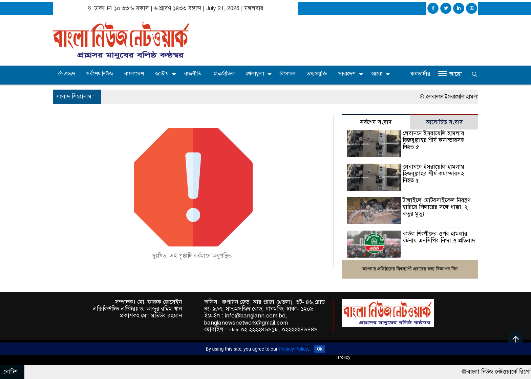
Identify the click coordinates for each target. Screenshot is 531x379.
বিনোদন (287, 73)
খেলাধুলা (255, 73)
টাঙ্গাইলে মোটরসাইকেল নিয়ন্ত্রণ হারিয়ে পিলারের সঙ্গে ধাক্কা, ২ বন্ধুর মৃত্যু (436, 207)
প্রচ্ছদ (66, 73)
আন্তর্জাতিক (224, 73)
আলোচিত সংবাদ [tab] (444, 122)
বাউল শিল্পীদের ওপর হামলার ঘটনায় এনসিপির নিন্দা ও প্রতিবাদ (439, 237)
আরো (376, 73)
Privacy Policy (293, 349)
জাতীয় (162, 73)
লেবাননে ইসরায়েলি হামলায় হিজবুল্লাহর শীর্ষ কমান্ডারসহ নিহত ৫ (433, 140)
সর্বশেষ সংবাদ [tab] (375, 122)
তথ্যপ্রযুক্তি (316, 73)
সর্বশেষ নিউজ (99, 73)
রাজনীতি (192, 73)
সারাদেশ (347, 73)
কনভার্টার (420, 73)
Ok (320, 349)
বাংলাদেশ (134, 73)
